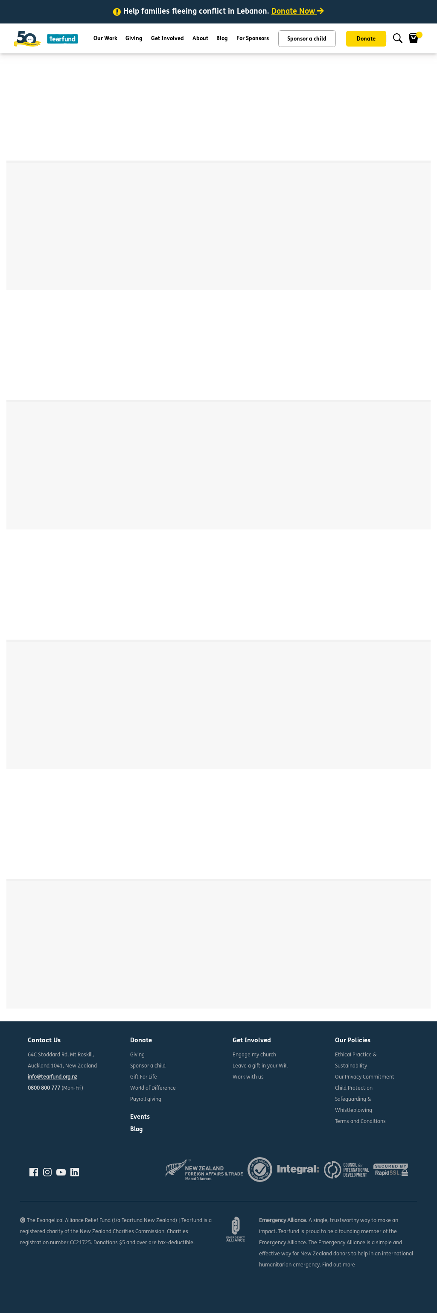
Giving (134, 38)
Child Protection (354, 1088)
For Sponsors (252, 38)
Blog (222, 38)
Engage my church (255, 1055)
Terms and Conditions (360, 1121)
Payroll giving (146, 1099)
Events (140, 1117)
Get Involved (167, 38)
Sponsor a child (306, 39)
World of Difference (153, 1088)
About (200, 38)
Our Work (105, 38)
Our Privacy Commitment (365, 1077)
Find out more (338, 1265)
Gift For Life (143, 1077)
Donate (366, 39)
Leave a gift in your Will (260, 1066)
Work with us (248, 1077)
